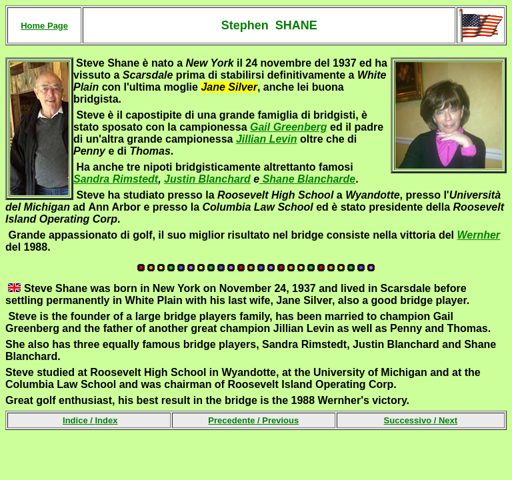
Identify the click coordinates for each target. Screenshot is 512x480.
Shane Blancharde (307, 179)
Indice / (90, 420)
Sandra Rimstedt (115, 179)
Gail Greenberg (288, 127)
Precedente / (253, 420)
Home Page (44, 26)
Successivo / (421, 420)
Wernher (478, 235)
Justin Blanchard (207, 179)
